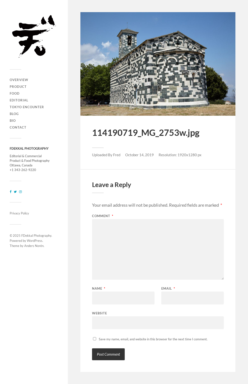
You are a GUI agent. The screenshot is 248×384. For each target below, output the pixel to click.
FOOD (15, 93)
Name (98, 288)
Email (168, 288)
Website (99, 313)
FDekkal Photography (36, 235)
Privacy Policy (19, 213)
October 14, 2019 (139, 155)
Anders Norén (34, 246)
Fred (116, 155)
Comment (102, 216)
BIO (13, 121)
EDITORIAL (19, 100)
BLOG (14, 114)
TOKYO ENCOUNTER (27, 107)
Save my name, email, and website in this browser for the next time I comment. (153, 339)
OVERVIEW (19, 80)
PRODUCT (18, 87)
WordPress (34, 241)
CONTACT (18, 127)
